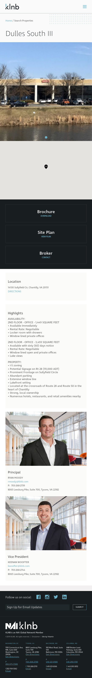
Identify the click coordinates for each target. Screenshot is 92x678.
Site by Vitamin (48, 637)
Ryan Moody (15, 477)
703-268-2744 (18, 570)
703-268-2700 (32, 662)
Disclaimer (36, 637)
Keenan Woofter (18, 562)
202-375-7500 (11, 664)
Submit (80, 607)
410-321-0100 (52, 662)
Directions (14, 291)
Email (8, 671)
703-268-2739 (18, 485)
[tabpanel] (46, 91)
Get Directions (12, 657)
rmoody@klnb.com (18, 481)
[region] (46, 169)
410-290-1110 (72, 662)
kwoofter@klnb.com (19, 566)
